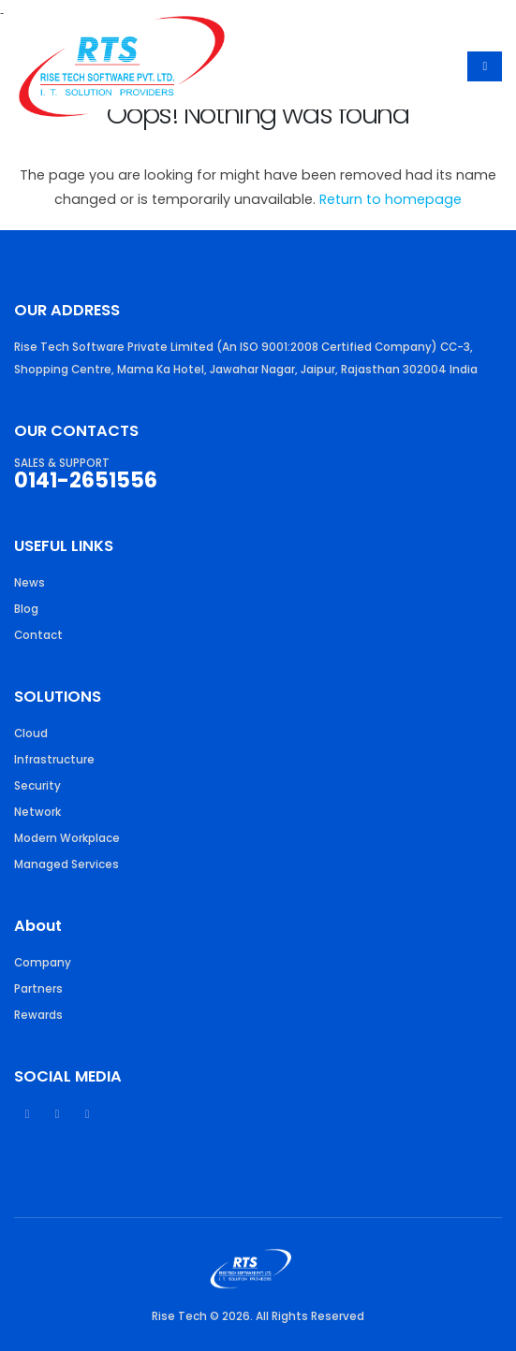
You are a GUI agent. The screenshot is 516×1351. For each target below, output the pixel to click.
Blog (26, 609)
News (29, 582)
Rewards (38, 1015)
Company (42, 962)
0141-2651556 (85, 480)
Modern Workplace (67, 838)
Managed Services (66, 864)
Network (37, 812)
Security (37, 785)
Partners (38, 988)
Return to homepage (390, 199)
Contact (38, 635)
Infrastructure (54, 759)
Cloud (31, 733)
